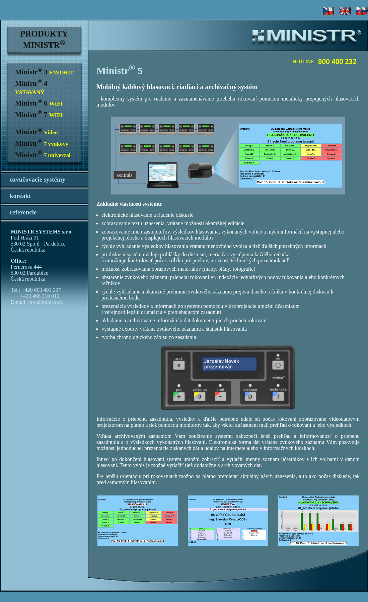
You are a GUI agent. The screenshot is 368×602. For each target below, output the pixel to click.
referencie (23, 212)
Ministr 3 (44, 72)
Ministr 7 (39, 115)
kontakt (20, 195)
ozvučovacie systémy (37, 179)
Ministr (36, 132)
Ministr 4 (31, 87)
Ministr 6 (39, 103)
